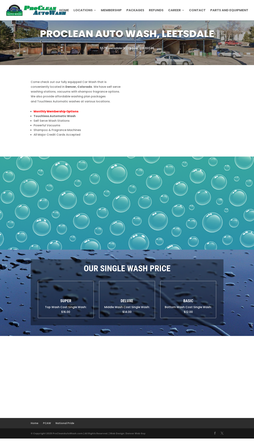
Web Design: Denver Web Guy (127, 433)
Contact (197, 10)
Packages (135, 10)
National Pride (65, 423)
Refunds (156, 10)
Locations (83, 10)
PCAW (47, 423)
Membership (111, 10)
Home (64, 10)
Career (174, 10)
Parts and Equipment (229, 10)
